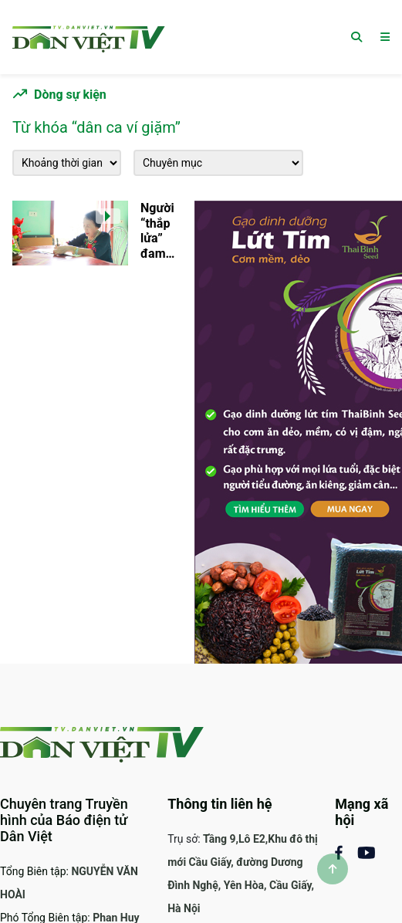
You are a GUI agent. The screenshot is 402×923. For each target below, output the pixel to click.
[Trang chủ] (88, 36)
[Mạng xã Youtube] (366, 851)
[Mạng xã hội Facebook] (345, 851)
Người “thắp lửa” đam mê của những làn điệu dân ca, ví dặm (158, 231)
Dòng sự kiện (70, 94)
